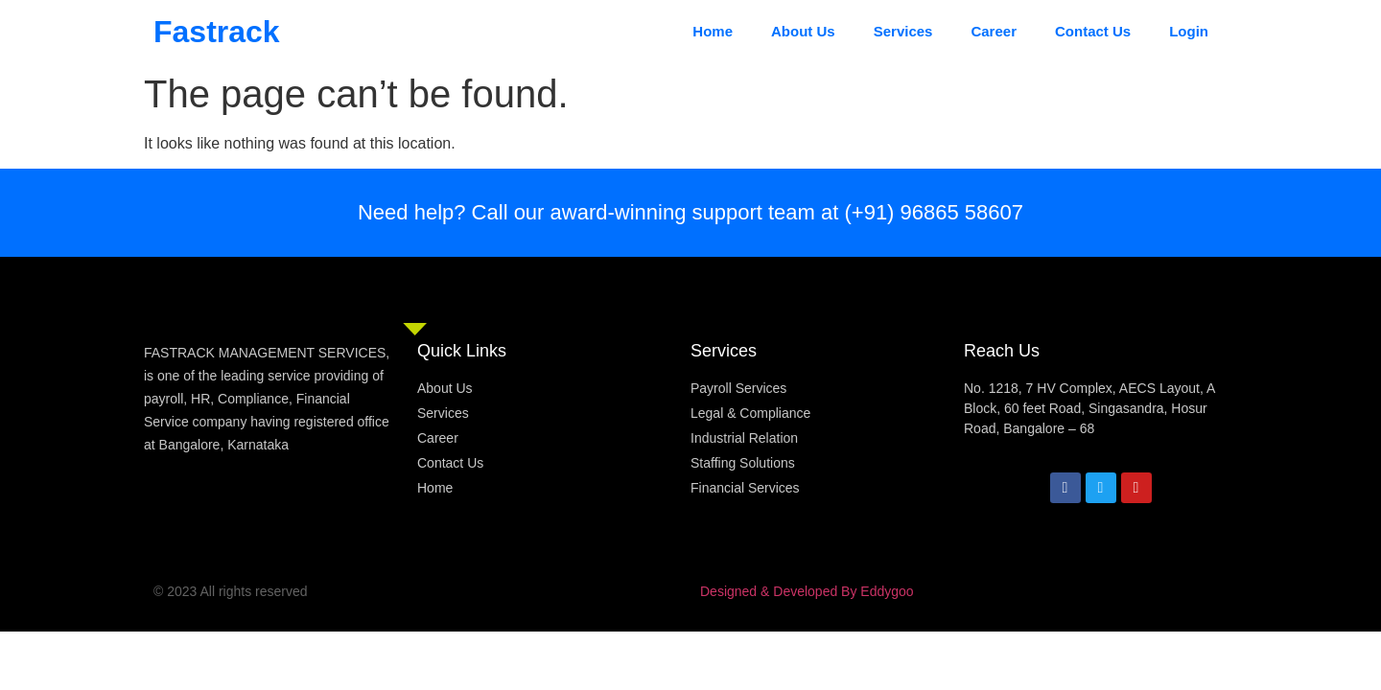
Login (1188, 31)
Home (712, 31)
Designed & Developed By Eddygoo (807, 591)
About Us (803, 31)
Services (903, 31)
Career (994, 31)
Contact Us (1093, 31)
